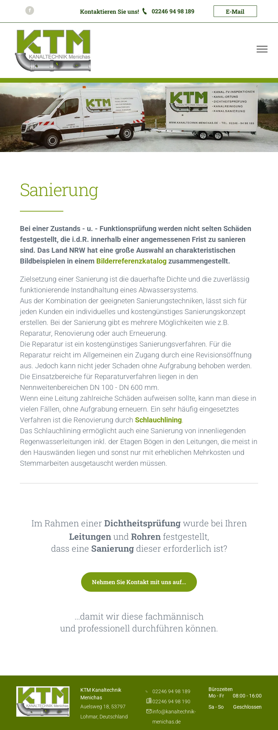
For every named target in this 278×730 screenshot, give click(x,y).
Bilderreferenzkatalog (131, 261)
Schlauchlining (158, 420)
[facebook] (29, 11)
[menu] (262, 49)
